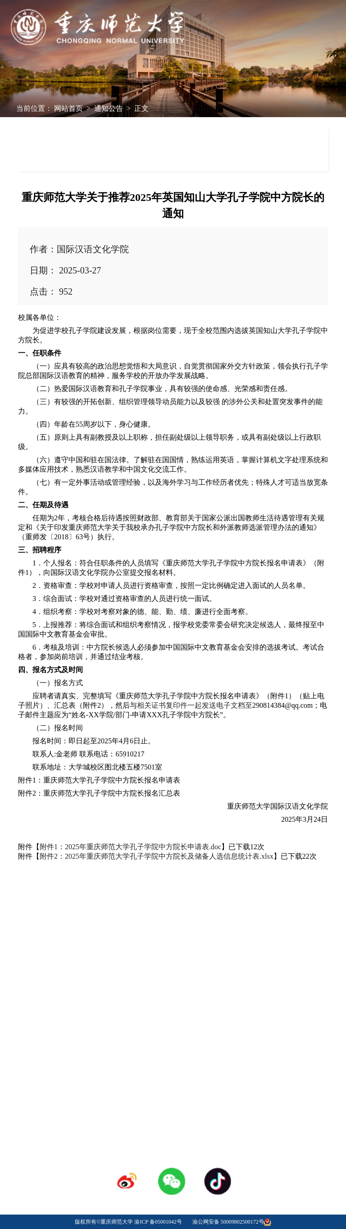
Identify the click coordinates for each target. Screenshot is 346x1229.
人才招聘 (173, 1040)
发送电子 (216, 705)
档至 (245, 705)
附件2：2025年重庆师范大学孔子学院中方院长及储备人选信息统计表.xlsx (156, 856)
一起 (194, 705)
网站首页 (68, 108)
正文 (141, 108)
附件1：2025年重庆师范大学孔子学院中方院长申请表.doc (130, 847)
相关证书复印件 (162, 705)
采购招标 (239, 1040)
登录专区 (173, 1053)
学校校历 (106, 1040)
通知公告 (108, 108)
